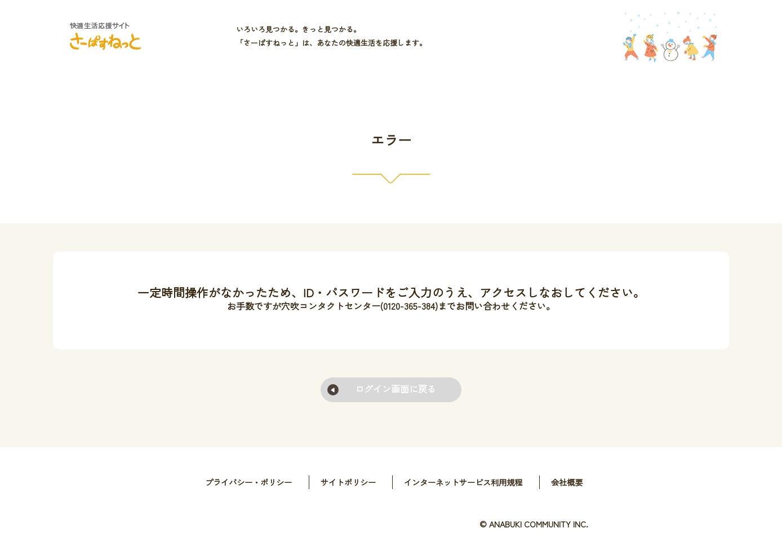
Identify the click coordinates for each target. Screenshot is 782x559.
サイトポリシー (348, 482)
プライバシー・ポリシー (248, 482)
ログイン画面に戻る (395, 388)
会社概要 (567, 482)
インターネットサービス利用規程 (463, 482)
